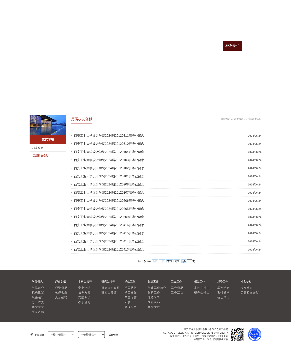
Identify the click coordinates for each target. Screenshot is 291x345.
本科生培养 (97, 46)
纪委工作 (213, 46)
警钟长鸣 (223, 292)
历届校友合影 (40, 155)
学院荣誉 (38, 307)
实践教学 (84, 297)
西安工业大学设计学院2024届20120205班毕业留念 (109, 208)
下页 (169, 261)
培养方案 (84, 292)
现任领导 (38, 297)
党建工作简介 (157, 287)
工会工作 (174, 46)
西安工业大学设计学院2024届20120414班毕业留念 (109, 241)
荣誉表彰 (38, 312)
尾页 (176, 261)
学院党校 (154, 307)
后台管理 (113, 334)
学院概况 (59, 46)
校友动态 (37, 147)
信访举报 (223, 297)
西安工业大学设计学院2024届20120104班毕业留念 (109, 152)
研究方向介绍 (110, 287)
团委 (128, 302)
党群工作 (154, 292)
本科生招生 (202, 287)
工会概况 (177, 287)
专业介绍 (84, 287)
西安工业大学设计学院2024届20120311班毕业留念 (109, 135)
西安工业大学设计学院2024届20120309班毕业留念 (109, 217)
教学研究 (84, 302)
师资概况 (61, 287)
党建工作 (155, 46)
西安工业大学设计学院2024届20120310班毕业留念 (109, 143)
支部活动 (154, 302)
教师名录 (61, 292)
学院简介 (38, 287)
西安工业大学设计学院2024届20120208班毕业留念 (109, 184)
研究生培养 (116, 46)
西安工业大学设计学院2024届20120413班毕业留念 (109, 249)
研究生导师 (109, 292)
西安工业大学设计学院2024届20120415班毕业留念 (109, 233)
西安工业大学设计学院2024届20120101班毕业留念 (109, 176)
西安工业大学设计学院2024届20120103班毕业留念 (109, 160)
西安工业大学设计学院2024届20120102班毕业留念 (109, 168)
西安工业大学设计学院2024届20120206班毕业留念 (109, 200)
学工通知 (131, 292)
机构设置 (38, 292)
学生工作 (136, 46)
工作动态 (223, 287)
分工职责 (38, 302)
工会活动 (177, 292)
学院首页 (39, 46)
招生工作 (194, 46)
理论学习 (154, 297)
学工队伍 (131, 287)
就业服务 (131, 307)
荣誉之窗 (131, 297)
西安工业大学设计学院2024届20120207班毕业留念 (109, 192)
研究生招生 (202, 292)
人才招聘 (61, 297)
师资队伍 (78, 46)
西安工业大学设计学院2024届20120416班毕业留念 (109, 225)
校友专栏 (232, 46)
